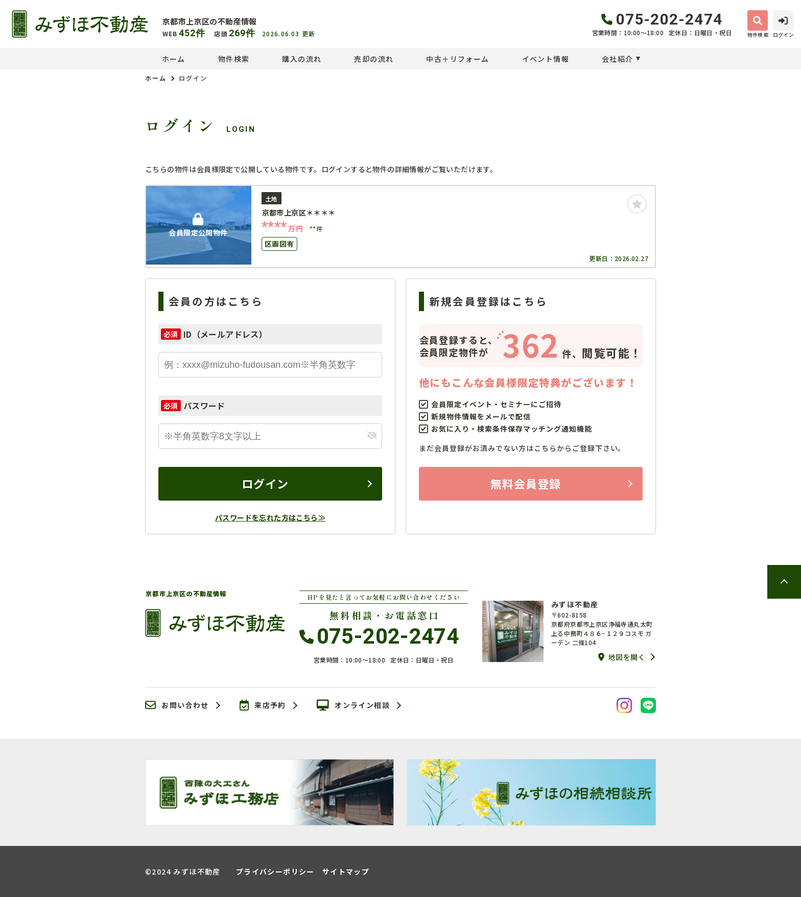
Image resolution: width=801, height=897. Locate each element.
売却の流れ (373, 59)
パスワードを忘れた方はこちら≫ (270, 517)
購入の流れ (301, 59)
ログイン (265, 483)
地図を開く (621, 657)
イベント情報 (545, 59)
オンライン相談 (353, 705)
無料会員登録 (525, 483)
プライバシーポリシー (275, 871)
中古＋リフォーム (457, 59)
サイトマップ (345, 871)
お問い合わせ (177, 705)
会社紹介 (617, 59)
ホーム (173, 59)
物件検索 (234, 59)
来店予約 (263, 705)
